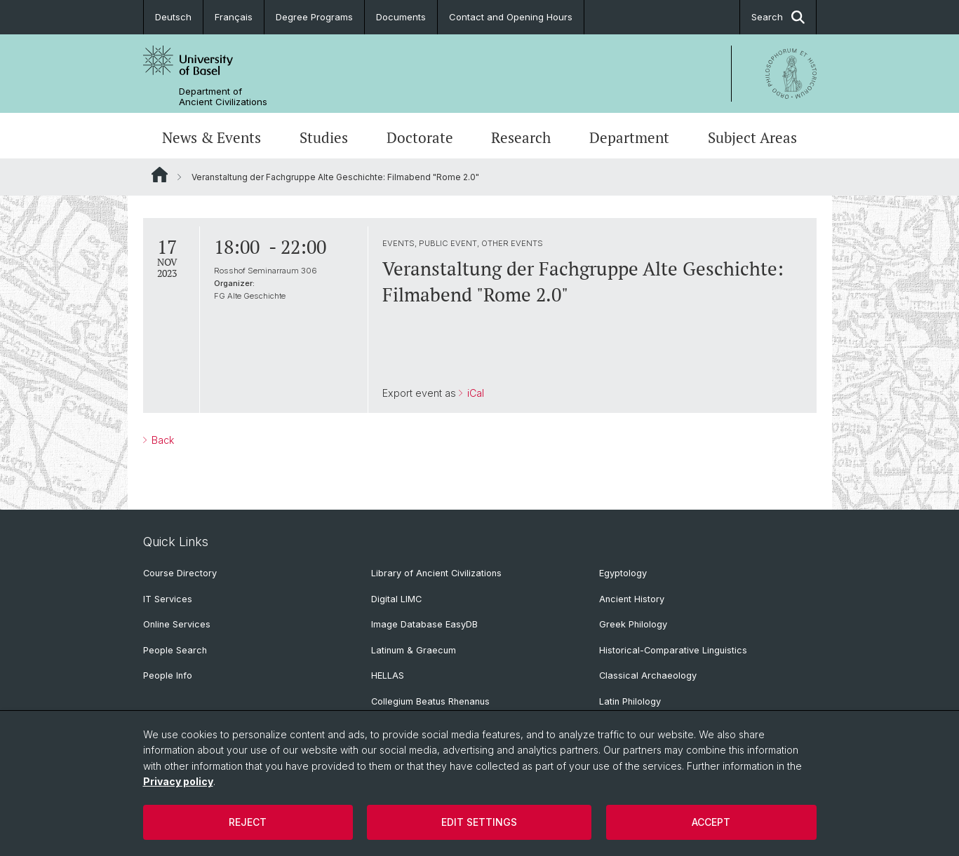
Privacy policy (178, 781)
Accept (711, 822)
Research (521, 137)
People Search (175, 650)
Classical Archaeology (648, 675)
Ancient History (631, 599)
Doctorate (420, 137)
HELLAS (387, 675)
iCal (473, 393)
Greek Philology (633, 624)
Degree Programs (314, 16)
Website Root (160, 174)
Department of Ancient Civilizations (223, 96)
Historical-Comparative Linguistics (673, 650)
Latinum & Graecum (413, 650)
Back (161, 440)
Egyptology (623, 573)
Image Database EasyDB (424, 624)
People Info (167, 675)
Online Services (176, 624)
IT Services (167, 599)
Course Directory (180, 573)
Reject (248, 822)
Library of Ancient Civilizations (436, 573)
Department (629, 137)
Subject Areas (752, 137)
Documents (401, 16)
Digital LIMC (396, 599)
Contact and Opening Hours (510, 16)
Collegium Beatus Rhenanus (430, 701)
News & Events (211, 137)
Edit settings (479, 822)
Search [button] (778, 17)
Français (234, 16)
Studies (324, 137)
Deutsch (173, 16)
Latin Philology (630, 701)
